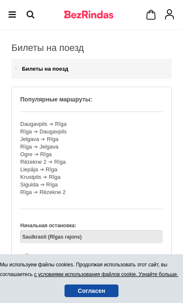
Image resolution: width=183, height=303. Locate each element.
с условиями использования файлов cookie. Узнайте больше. (106, 274)
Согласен (91, 290)
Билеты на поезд (45, 69)
